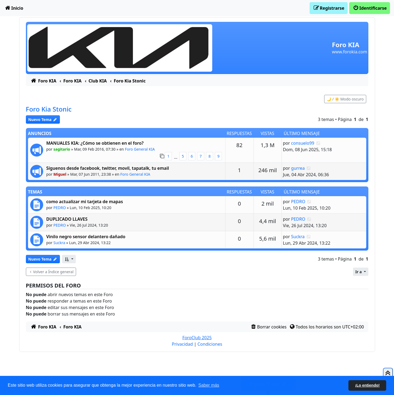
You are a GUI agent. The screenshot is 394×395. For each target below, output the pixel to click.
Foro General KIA (140, 149)
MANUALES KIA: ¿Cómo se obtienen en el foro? (95, 143)
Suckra (59, 242)
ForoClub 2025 (197, 338)
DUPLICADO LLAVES (67, 219)
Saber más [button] (208, 385)
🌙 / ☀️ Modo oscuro (345, 99)
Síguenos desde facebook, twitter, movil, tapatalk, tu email (107, 168)
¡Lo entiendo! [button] (367, 385)
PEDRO (59, 207)
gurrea (298, 168)
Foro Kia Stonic (49, 109)
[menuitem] (13, 8)
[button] (69, 259)
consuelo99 (302, 143)
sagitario (61, 149)
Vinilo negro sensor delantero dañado (85, 237)
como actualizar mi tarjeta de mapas (84, 202)
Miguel (59, 174)
